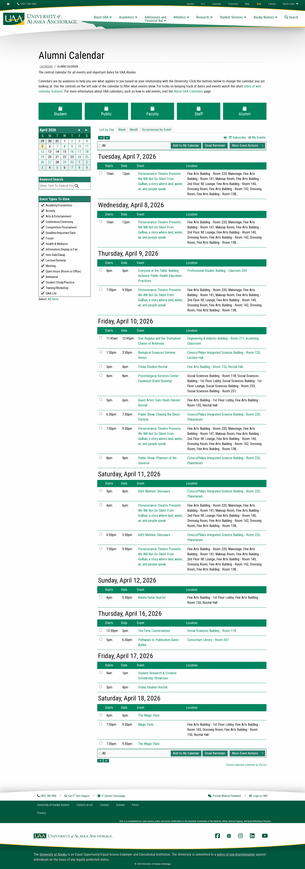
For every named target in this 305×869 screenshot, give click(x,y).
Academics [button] (126, 17)
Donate (120, 805)
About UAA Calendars (188, 91)
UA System (53, 805)
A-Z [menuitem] (203, 4)
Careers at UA (85, 805)
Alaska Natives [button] (264, 17)
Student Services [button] (231, 17)
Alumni (245, 111)
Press (135, 805)
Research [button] (202, 17)
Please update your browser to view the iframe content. (65, 148)
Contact (104, 805)
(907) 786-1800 (26, 4)
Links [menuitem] (288, 4)
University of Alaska (53, 854)
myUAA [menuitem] (190, 4)
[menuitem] (216, 4)
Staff (198, 111)
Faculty (152, 111)
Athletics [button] (179, 17)
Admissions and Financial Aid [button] (155, 19)
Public (106, 111)
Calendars (46, 66)
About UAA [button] (101, 17)
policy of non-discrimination (236, 854)
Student (60, 111)
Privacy (41, 813)
